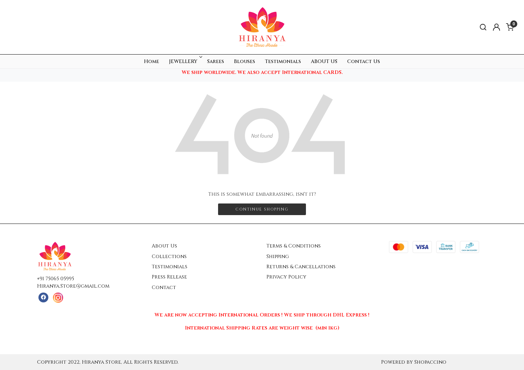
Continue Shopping (262, 209)
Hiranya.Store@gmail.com (73, 286)
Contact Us (363, 61)
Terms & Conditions (293, 246)
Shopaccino (430, 362)
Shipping (277, 256)
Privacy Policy (286, 277)
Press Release (169, 277)
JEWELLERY (185, 61)
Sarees (215, 61)
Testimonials (283, 61)
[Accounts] (496, 27)
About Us (164, 246)
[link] (483, 27)
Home (151, 61)
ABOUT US (324, 61)
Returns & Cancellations (301, 266)
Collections (169, 256)
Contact (164, 287)
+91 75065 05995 (55, 278)
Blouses (244, 61)
